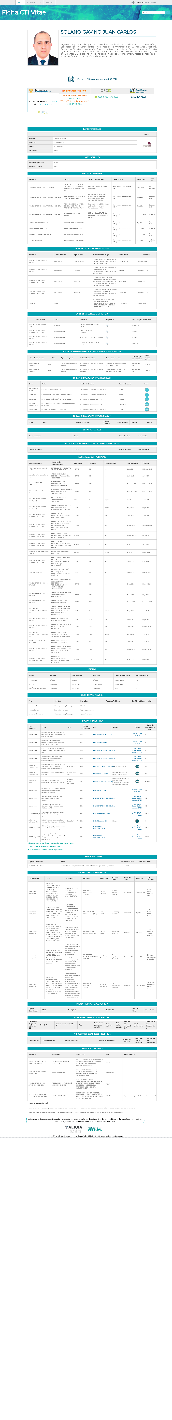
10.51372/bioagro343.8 (100, 821)
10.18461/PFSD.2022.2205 (101, 814)
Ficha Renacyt (45, 104)
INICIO (20, 2)
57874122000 (75, 98)
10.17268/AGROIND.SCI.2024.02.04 (104, 758)
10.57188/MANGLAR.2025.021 (102, 734)
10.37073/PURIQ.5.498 (100, 790)
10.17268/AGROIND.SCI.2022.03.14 (104, 806)
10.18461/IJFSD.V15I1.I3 (100, 773)
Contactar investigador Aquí (38, 1103)
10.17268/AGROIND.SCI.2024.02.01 (104, 750)
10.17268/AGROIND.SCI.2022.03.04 (104, 798)
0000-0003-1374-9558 (108, 97)
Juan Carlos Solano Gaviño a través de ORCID (137, 750)
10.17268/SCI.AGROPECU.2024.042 (104, 766)
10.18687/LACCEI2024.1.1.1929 (103, 781)
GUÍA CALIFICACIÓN (34, 2)
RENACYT (49, 2)
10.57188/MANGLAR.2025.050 (102, 742)
